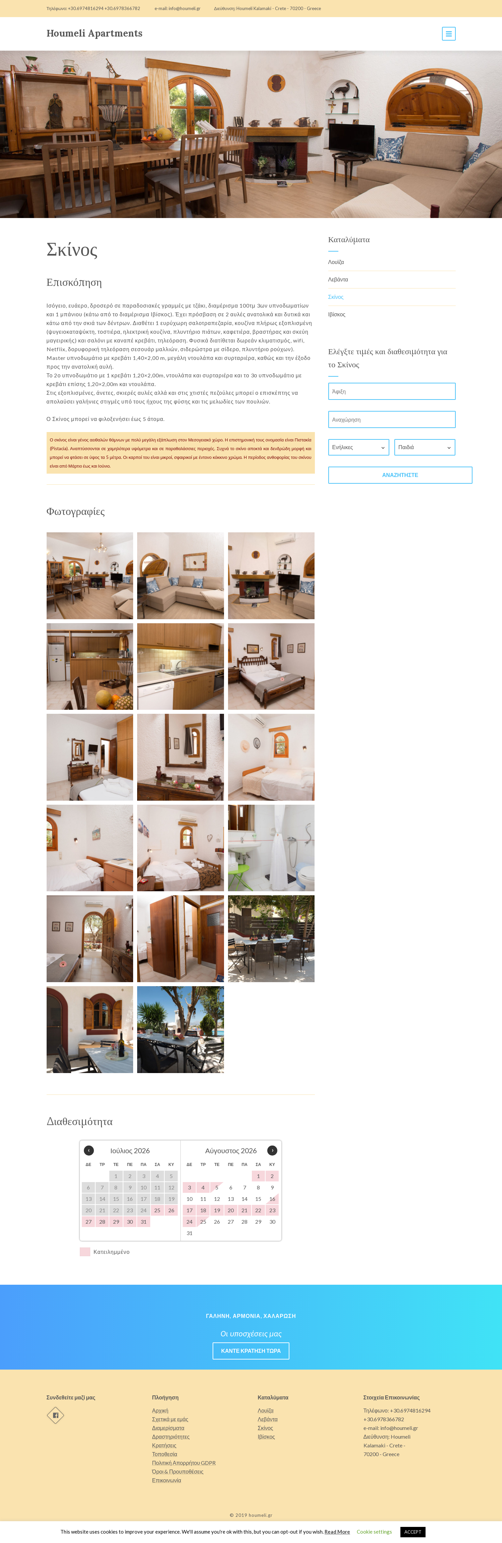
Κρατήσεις (164, 1445)
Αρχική (160, 1410)
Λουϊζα (336, 262)
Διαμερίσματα (168, 1428)
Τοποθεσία (164, 1454)
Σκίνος (336, 297)
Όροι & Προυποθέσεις (178, 1471)
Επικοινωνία (166, 1480)
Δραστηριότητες (171, 1436)
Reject (434, 1532)
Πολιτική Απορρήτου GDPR (184, 1462)
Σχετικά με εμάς (170, 1419)
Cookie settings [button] (374, 1532)
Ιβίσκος (337, 314)
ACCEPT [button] (413, 1532)
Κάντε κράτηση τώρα (251, 1350)
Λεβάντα (338, 279)
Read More (337, 1532)
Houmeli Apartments (95, 33)
